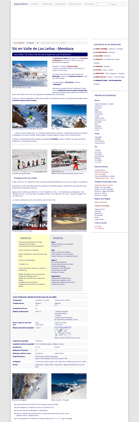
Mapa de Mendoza (101, 202)
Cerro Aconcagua (100, 174)
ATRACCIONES (60, 4)
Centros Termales (102, 206)
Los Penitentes (99, 141)
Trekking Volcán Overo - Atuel (104, 178)
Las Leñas (98, 162)
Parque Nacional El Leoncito (104, 185)
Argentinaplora (21, 3)
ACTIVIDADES (90, 4)
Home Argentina (19, 43)
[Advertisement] (50, 23)
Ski (38, 43)
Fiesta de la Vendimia (101, 172)
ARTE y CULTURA (75, 4)
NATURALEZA (47, 4)
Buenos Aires (73, 66)
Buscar (113, 4)
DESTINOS (35, 4)
